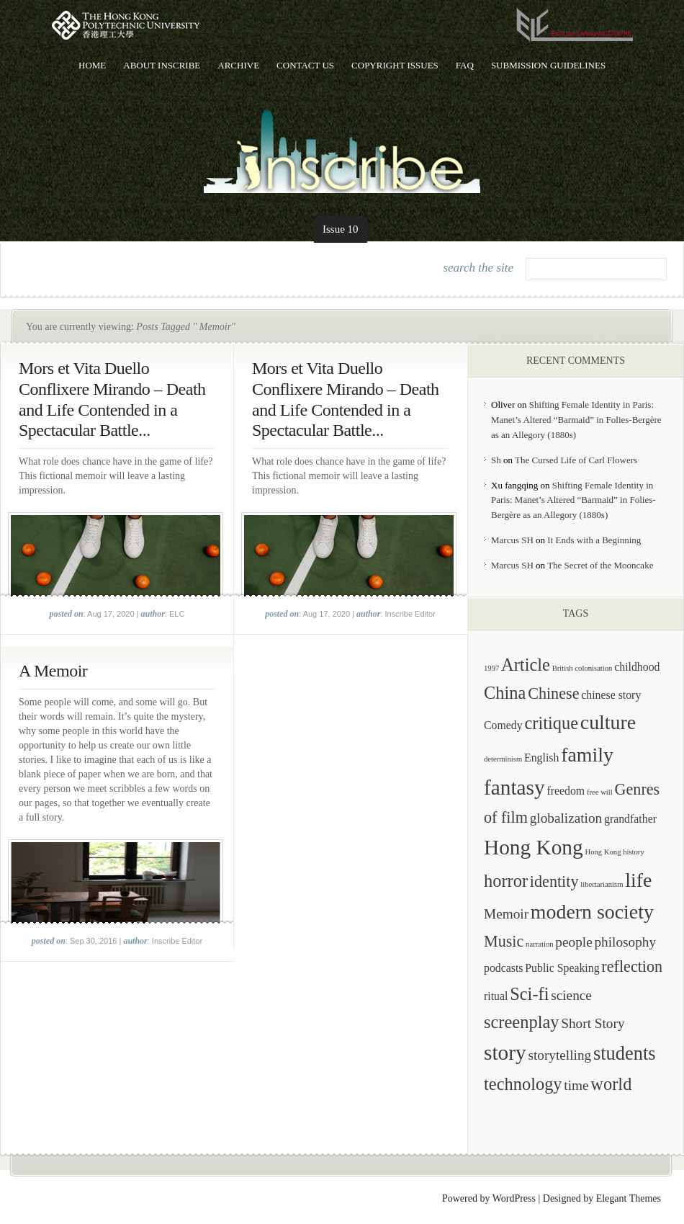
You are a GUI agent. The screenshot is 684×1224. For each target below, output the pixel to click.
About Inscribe (161, 65)
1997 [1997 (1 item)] (491, 668)
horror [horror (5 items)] (506, 880)
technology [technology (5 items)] (523, 1084)
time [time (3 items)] (576, 1085)
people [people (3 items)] (573, 942)
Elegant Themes (628, 1198)
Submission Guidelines (548, 65)
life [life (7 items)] (638, 880)
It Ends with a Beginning (594, 540)
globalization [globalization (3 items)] (566, 818)
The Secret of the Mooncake (600, 565)
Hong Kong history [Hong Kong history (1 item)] (614, 852)
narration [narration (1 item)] (539, 944)
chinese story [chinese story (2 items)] (611, 695)
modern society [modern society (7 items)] (592, 912)
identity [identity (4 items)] (554, 881)
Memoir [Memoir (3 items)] (506, 913)
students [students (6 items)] (624, 1053)
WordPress (514, 1198)
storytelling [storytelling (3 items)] (559, 1055)
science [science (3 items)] (571, 995)
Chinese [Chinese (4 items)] (553, 693)
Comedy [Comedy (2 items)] (503, 725)
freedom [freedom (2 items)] (565, 791)
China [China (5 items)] (505, 692)
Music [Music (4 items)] (503, 941)
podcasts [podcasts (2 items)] (503, 968)
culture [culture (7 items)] (608, 722)
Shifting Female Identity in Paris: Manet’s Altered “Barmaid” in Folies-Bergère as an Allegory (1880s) (576, 419)
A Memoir (53, 670)
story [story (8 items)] (505, 1052)
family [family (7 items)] (587, 754)
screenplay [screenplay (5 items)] (521, 1022)
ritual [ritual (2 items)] (496, 996)
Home (92, 65)
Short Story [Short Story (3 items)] (592, 1023)
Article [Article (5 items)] (525, 664)
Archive (238, 65)
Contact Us (305, 65)
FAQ (465, 65)
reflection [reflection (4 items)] (631, 966)
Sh (496, 460)
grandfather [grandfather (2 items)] (630, 819)
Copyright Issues (394, 65)
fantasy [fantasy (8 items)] (514, 787)
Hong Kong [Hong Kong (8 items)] (533, 847)
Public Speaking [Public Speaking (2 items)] (562, 968)
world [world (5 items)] (610, 1084)
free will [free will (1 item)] (600, 792)
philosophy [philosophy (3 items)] (625, 942)
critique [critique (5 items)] (551, 723)
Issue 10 (341, 229)
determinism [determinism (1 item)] (503, 759)
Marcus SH (512, 540)
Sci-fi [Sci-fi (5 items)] (529, 994)
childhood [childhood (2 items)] (637, 667)
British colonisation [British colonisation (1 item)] (582, 668)
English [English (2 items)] (541, 757)
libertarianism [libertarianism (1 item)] (601, 884)
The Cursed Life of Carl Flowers (576, 460)
